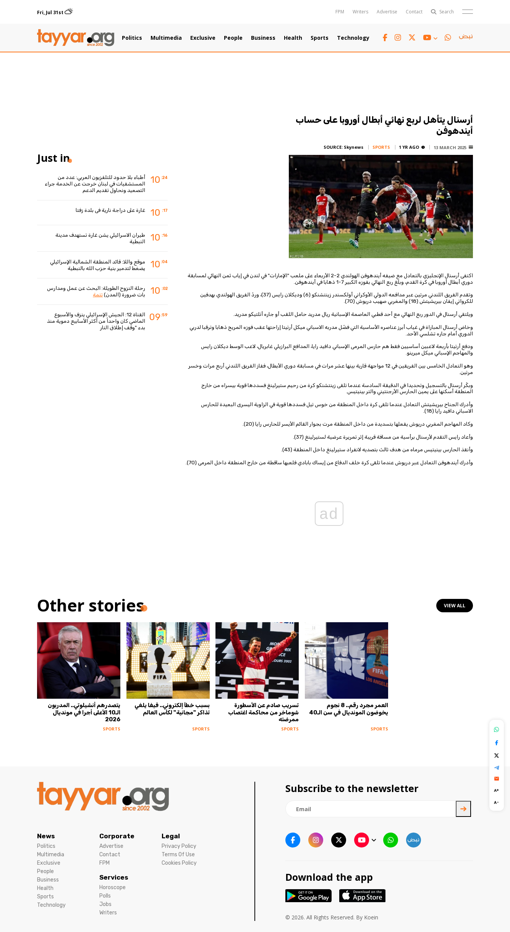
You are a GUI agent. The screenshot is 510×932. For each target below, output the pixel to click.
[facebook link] (385, 37)
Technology (353, 37)
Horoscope (112, 887)
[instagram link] (398, 37)
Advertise (387, 12)
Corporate (116, 836)
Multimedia (166, 37)
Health (293, 37)
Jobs (105, 904)
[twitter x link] (412, 37)
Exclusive (202, 37)
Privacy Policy (179, 846)
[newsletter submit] (463, 809)
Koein (371, 917)
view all (454, 605)
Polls (105, 896)
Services (113, 877)
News (46, 836)
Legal (171, 836)
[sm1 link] (465, 37)
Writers (360, 12)
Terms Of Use (178, 854)
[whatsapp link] (448, 37)
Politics (132, 37)
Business (263, 37)
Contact (414, 12)
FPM (339, 12)
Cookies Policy (179, 863)
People (233, 37)
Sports (320, 37)
